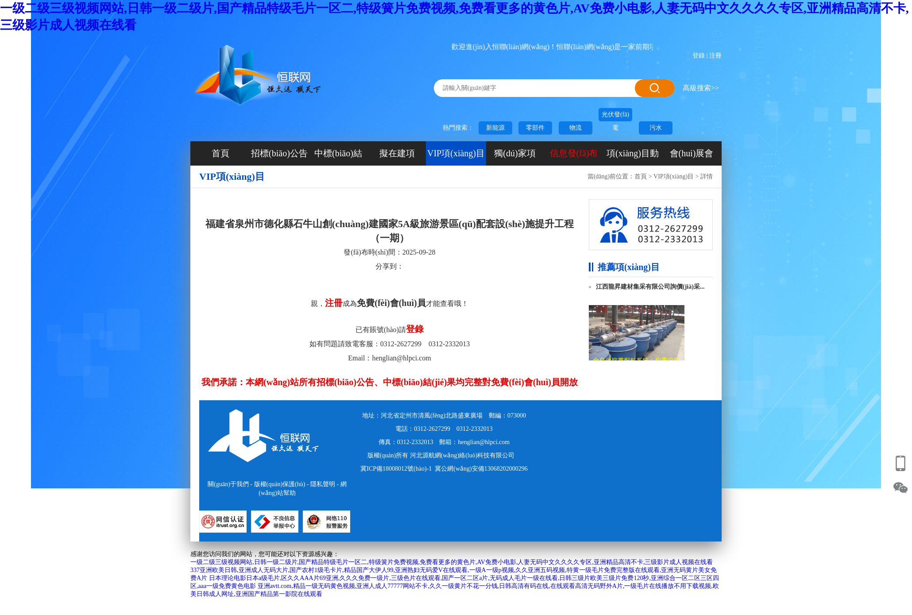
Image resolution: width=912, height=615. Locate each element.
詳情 (706, 176)
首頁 (220, 153)
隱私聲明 (322, 484)
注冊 (715, 55)
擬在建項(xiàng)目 (397, 157)
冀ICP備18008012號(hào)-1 (396, 468)
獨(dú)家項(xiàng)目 (514, 157)
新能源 (495, 127)
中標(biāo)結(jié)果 (338, 157)
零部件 (535, 127)
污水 (655, 127)
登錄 (698, 55)
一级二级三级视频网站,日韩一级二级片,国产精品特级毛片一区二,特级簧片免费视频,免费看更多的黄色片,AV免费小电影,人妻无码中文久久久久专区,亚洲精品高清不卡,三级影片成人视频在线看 (451, 562)
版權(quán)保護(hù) (279, 484)
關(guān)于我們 (228, 484)
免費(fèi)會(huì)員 (391, 303)
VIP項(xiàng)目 (456, 153)
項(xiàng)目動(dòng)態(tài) (633, 157)
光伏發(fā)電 (615, 116)
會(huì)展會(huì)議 (692, 157)
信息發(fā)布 (574, 153)
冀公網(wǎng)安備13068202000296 (481, 468)
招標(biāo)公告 (279, 153)
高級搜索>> (701, 88)
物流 (575, 127)
